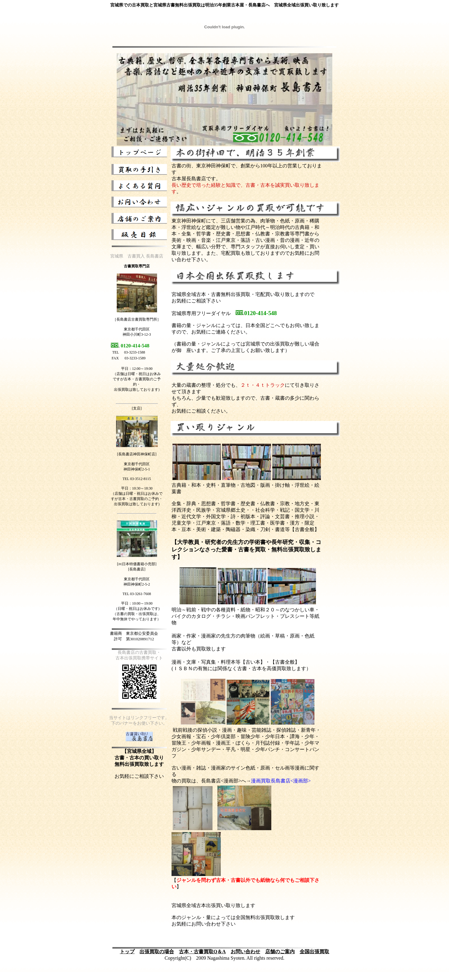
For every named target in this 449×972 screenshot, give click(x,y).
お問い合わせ (245, 951)
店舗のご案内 (280, 951)
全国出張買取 (314, 951)
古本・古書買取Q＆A (202, 951)
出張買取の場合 (157, 951)
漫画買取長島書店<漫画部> (281, 780)
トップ (127, 951)
